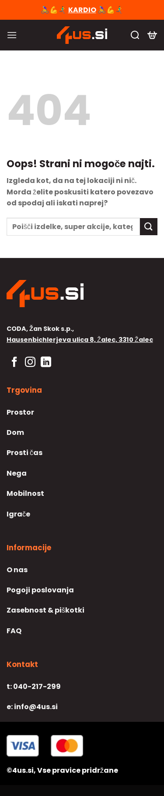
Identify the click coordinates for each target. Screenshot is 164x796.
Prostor (20, 412)
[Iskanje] (135, 34)
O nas (17, 570)
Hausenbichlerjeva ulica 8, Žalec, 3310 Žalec (80, 339)
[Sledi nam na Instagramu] (30, 363)
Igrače (18, 514)
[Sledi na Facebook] (14, 363)
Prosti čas (24, 453)
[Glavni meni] (12, 35)
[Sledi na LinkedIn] (46, 363)
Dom (15, 432)
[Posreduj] (148, 226)
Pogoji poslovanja (40, 590)
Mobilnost (25, 493)
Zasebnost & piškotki (45, 610)
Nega (17, 473)
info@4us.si (32, 707)
